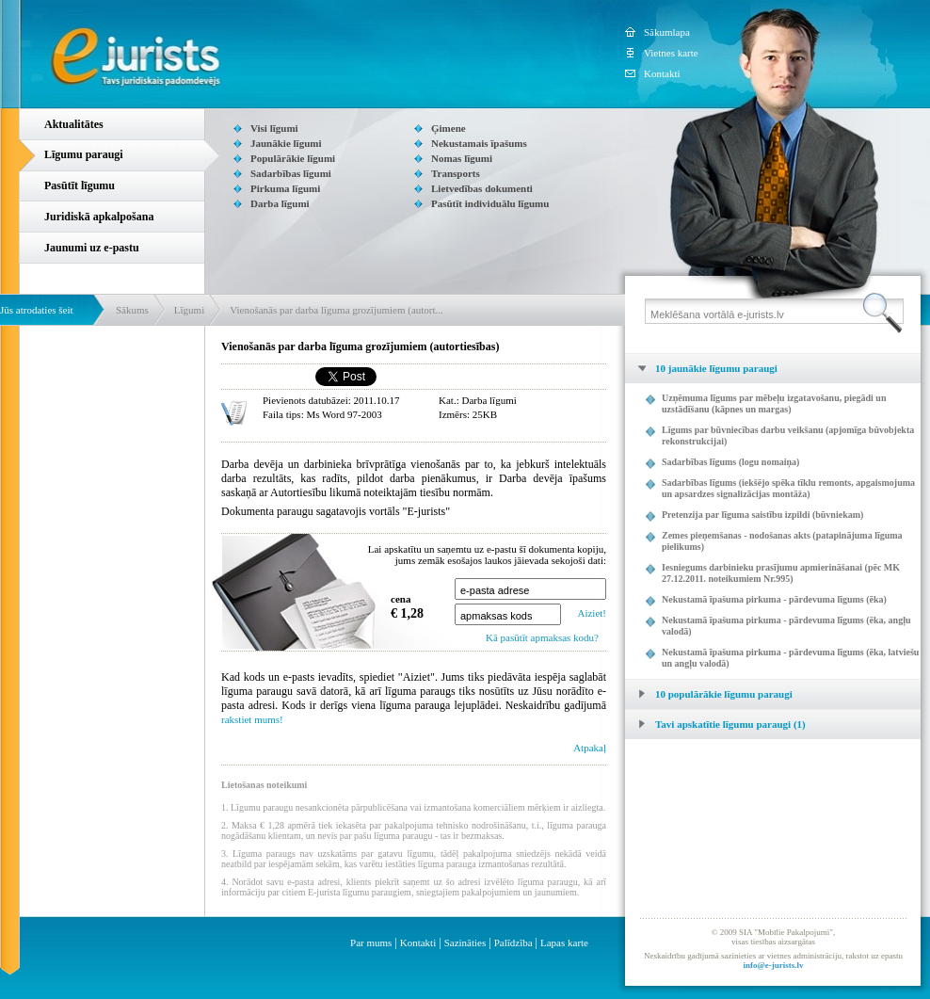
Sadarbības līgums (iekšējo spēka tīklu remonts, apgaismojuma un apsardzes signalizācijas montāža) (788, 488)
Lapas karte (564, 942)
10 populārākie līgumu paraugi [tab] (709, 694)
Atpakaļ (589, 747)
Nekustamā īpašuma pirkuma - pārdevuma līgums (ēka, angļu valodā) (786, 625)
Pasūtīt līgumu (79, 185)
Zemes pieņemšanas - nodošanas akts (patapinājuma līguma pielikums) (782, 541)
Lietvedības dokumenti (482, 188)
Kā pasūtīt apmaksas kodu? (542, 637)
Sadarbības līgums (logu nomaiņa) (730, 462)
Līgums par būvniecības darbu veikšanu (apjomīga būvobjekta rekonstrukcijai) (788, 435)
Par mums (371, 942)
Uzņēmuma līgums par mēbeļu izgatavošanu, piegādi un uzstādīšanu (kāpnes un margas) (774, 403)
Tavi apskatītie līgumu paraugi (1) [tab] (715, 724)
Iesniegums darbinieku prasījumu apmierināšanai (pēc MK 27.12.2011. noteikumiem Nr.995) (781, 573)
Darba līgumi (280, 203)
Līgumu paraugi (83, 154)
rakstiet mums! (252, 719)
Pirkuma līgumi (285, 188)
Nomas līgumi (461, 158)
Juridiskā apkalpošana (98, 216)
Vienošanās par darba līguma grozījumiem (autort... (336, 309)
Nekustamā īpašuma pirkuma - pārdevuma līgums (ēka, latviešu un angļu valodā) (790, 658)
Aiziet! (591, 613)
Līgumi (189, 309)
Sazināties (465, 942)
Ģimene (448, 128)
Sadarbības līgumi (290, 173)
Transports (455, 173)
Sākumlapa (667, 32)
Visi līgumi (274, 128)
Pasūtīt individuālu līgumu (490, 203)
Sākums (132, 309)
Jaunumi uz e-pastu (91, 247)
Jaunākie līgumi (286, 143)
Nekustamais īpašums (479, 143)
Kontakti (662, 73)
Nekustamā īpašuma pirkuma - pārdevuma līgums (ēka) (774, 599)
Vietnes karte (671, 52)
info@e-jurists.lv (773, 965)
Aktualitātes (74, 124)
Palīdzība (513, 942)
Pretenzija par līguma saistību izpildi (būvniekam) (762, 514)
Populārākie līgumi (292, 158)
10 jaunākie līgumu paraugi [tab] (701, 368)
